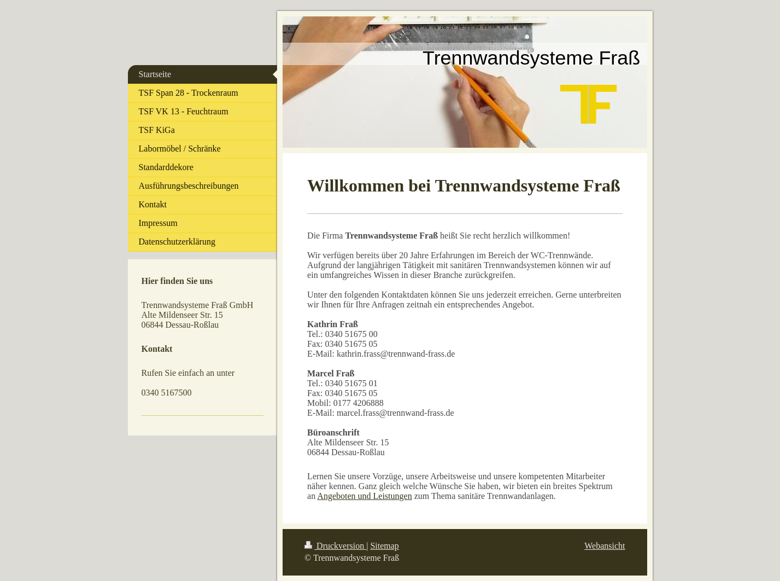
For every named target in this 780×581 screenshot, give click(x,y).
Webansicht (604, 545)
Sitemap (384, 545)
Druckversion (335, 545)
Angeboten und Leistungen (364, 496)
